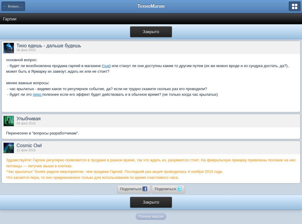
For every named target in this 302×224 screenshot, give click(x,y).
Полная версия (151, 216)
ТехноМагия (151, 6)
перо (37, 94)
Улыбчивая (29, 118)
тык (106, 66)
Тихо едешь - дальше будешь (49, 45)
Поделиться (133, 188)
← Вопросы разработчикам (14, 6)
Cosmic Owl (29, 145)
